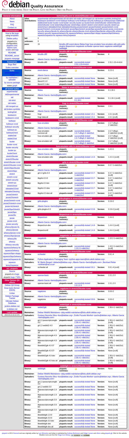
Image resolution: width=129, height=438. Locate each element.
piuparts (4, 433)
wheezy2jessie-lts (12, 227)
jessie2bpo (12, 212)
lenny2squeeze (12, 265)
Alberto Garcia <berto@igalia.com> (52, 59)
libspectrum (70, 46)
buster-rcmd (12, 144)
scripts (8, 50)
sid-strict (12, 100)
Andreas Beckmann (73, 433)
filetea (82, 44)
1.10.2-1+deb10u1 (82, 248)
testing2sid (12, 112)
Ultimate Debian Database (12, 302)
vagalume (109, 46)
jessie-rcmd (12, 221)
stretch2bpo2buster (12, 168)
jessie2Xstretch (12, 198)
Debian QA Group (12, 285)
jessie (12, 218)
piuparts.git (108, 433)
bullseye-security (12, 127)
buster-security (12, 147)
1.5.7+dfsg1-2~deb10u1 (84, 133)
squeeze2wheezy (12, 251)
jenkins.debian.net (12, 306)
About (12, 19)
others (98, 433)
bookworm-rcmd (12, 118)
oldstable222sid (12, 189)
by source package (12, 83)
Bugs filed (12, 64)
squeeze (12, 262)
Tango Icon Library (64, 435)
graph (14, 86)
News (12, 22)
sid (12, 97)
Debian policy (12, 38)
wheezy (12, 242)
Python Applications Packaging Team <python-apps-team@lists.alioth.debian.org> (71, 259)
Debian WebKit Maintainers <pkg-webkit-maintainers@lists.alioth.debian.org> (69, 312)
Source (12, 271)
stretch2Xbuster (12, 159)
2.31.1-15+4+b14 (82, 64)
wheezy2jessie (12, 230)
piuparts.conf (12, 46)
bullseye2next (12, 133)
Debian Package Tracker (12, 297)
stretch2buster (12, 156)
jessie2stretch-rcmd (12, 201)
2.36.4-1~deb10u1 (82, 322)
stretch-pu (12, 183)
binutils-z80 (64, 44)
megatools (80, 46)
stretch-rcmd (12, 177)
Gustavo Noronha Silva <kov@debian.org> (55, 315)
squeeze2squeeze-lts (12, 259)
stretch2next (12, 186)
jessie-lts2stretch (12, 206)
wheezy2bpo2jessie (12, 236)
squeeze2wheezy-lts (12, 248)
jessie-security (12, 224)
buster (12, 142)
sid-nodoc (12, 103)
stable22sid (12, 139)
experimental (12, 92)
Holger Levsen (88, 433)
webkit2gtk (117, 46)
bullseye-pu (12, 130)
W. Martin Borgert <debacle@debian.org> (55, 262)
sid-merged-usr (12, 106)
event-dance (74, 44)
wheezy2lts (12, 239)
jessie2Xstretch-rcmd (12, 203)
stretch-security (12, 180)
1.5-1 (93, 114)
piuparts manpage (12, 59)
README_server (12, 56)
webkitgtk (63, 48)
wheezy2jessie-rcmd (12, 233)
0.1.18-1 (78, 100)
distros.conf (12, 48)
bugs (17, 274)
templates (15, 35)
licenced (16, 433)
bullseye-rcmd (12, 124)
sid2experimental (12, 94)
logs (17, 50)
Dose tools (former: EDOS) (12, 289)
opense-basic (98, 46)
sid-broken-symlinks (12, 109)
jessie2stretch (12, 195)
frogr (87, 44)
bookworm (12, 115)
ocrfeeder (89, 46)
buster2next (12, 153)
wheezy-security (12, 245)
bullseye (12, 121)
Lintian (12, 293)
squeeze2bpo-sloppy (12, 253)
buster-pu (12, 150)
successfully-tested (82, 62)
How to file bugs (12, 33)
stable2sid (12, 136)
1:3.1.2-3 (78, 285)
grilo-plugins (43, 201)
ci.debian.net (12, 309)
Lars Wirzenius (43, 433)
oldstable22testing (12, 192)
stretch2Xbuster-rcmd (12, 74)
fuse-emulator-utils (109, 44)
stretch (12, 174)
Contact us (12, 27)
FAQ (12, 25)
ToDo (18, 277)
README (12, 53)
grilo (119, 44)
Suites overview (12, 67)
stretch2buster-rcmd (12, 162)
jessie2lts (12, 215)
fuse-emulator (95, 44)
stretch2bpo (12, 171)
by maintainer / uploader (12, 79)
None (93, 78)
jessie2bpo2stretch (12, 209)
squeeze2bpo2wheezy (12, 256)
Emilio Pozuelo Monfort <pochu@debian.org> (92, 315)
